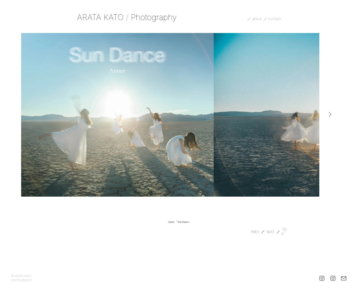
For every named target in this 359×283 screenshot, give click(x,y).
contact (275, 18)
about (257, 18)
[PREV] (255, 232)
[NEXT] (271, 232)
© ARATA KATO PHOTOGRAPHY (21, 278)
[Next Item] (330, 115)
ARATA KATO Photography (127, 17)
